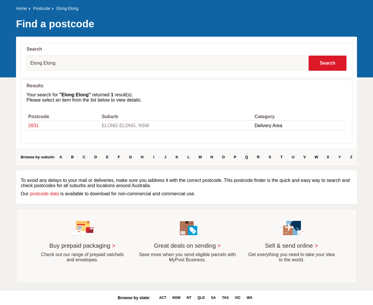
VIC (238, 297)
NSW (177, 297)
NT (189, 297)
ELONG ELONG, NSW (125, 125)
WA (249, 297)
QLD (201, 297)
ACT (162, 297)
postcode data (44, 193)
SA (213, 297)
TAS (225, 297)
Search (327, 63)
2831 (33, 125)
